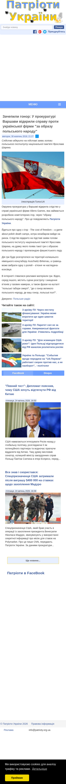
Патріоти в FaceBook (25, 573)
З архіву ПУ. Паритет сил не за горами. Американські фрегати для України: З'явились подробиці (42, 328)
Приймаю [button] (17, 777)
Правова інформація (42, 723)
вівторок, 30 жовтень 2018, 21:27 (18, 136)
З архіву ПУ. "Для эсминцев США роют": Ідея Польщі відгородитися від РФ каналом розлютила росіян (43, 343)
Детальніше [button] (39, 768)
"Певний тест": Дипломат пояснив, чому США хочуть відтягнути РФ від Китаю (30, 390)
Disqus (48, 373)
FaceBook (18, 373)
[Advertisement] (32, 68)
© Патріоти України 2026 (14, 723)
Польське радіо (21, 298)
